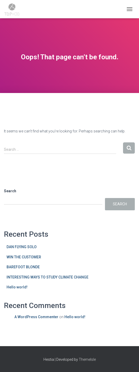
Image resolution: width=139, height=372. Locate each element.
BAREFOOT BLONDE (23, 267)
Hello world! (17, 287)
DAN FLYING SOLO (22, 247)
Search (10, 191)
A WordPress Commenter (36, 317)
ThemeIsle (87, 359)
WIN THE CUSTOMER (24, 257)
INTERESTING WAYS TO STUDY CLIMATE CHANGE (47, 277)
